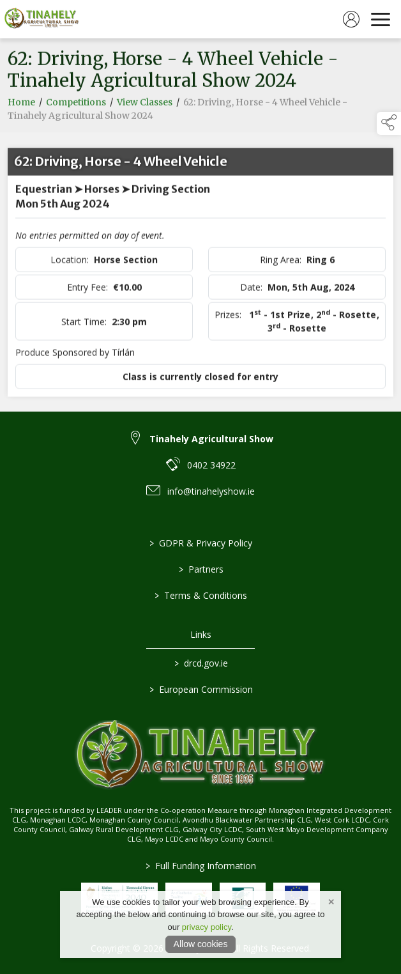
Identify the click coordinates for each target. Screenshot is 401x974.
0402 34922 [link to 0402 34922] (211, 465)
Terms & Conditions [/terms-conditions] (201, 595)
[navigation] (380, 19)
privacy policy (206, 927)
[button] (389, 123)
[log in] (351, 19)
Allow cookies (201, 944)
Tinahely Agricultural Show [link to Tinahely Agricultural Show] (211, 439)
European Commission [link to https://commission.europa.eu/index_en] (200, 689)
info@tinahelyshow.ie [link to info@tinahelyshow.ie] (211, 491)
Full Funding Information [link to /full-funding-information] (201, 866)
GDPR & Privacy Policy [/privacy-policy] (200, 543)
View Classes (144, 105)
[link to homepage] (41, 19)
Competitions (76, 105)
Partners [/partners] (200, 569)
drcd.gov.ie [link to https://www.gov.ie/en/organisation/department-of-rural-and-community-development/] (200, 663)
